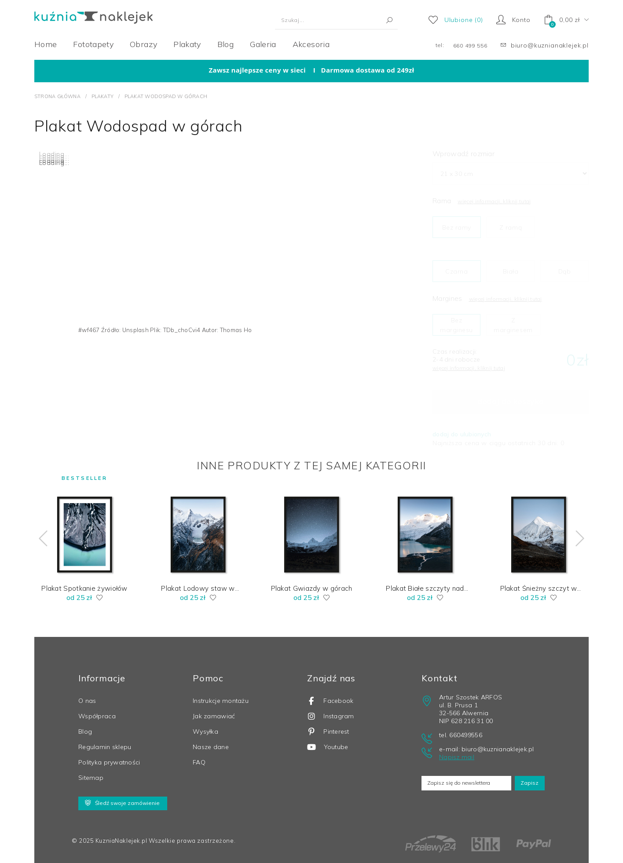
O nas (87, 700)
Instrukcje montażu (221, 700)
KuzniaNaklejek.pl (121, 839)
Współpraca (97, 715)
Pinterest (328, 731)
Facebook (330, 700)
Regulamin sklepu (104, 746)
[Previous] (23, 538)
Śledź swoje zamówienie (122, 802)
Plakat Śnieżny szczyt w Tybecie (538, 587)
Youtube (327, 746)
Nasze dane (211, 746)
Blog (85, 731)
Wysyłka (205, 731)
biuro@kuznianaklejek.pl (550, 45)
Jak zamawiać (214, 715)
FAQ (199, 761)
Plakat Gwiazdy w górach (311, 587)
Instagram (330, 715)
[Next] (600, 538)
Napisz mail (456, 756)
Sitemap (90, 777)
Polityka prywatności (109, 761)
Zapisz (528, 782)
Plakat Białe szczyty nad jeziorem (425, 587)
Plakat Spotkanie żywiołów (84, 587)
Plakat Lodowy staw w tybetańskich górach (198, 587)
